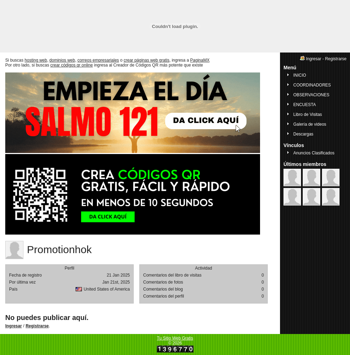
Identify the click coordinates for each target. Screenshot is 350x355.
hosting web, (36, 60)
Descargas (303, 134)
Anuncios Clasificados (313, 153)
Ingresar (13, 325)
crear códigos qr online (71, 65)
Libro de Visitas (307, 114)
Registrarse (37, 325)
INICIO (299, 75)
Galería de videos (309, 124)
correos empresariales (98, 60)
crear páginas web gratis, (147, 60)
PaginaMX (199, 60)
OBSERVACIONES (311, 94)
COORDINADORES (312, 85)
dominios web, (62, 60)
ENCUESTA (304, 104)
